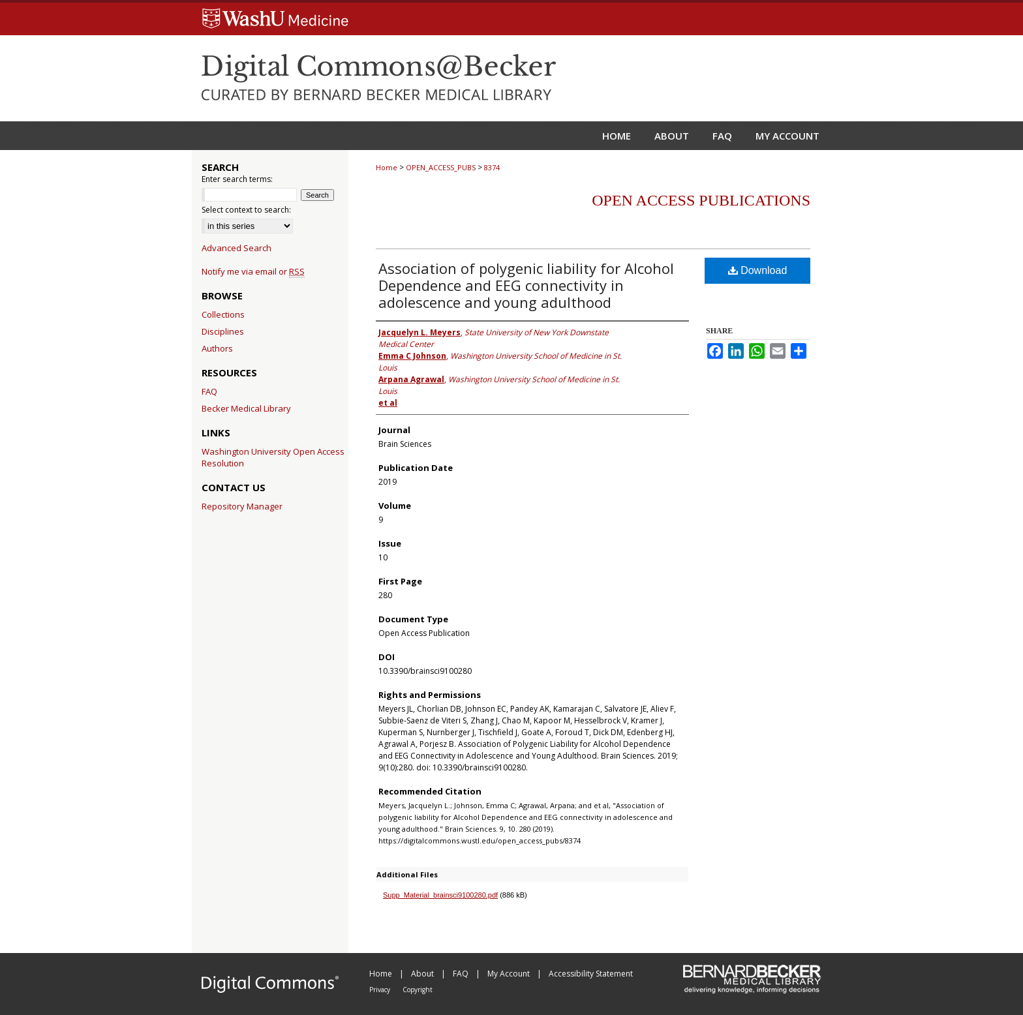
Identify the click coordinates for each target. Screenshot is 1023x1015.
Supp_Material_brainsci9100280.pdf (440, 895)
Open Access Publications (701, 200)
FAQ (209, 391)
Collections (223, 314)
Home (386, 167)
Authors (217, 348)
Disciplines (223, 331)
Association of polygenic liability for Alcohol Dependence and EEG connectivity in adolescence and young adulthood (526, 285)
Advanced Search (236, 248)
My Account (509, 973)
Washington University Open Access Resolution (273, 457)
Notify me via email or (253, 271)
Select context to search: (246, 209)
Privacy (380, 989)
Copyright (418, 989)
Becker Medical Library (246, 408)
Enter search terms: (237, 179)
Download (757, 270)
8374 (492, 167)
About (423, 973)
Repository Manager (242, 506)
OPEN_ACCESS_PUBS (441, 167)
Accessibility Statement (591, 973)
